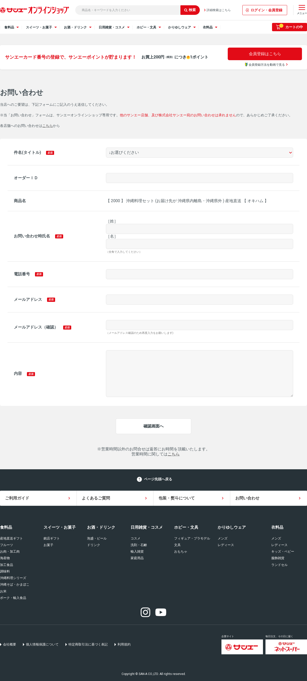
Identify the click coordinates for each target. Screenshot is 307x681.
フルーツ (6, 545)
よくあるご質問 (96, 498)
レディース (226, 545)
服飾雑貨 (277, 558)
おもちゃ (180, 551)
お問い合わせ (247, 498)
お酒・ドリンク (101, 527)
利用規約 (124, 644)
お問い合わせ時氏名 (32, 236)
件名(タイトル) (27, 152)
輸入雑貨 (137, 551)
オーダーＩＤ (26, 177)
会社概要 (9, 644)
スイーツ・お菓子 (60, 527)
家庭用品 (137, 558)
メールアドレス (28, 299)
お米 (3, 591)
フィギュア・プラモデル (192, 538)
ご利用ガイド (17, 498)
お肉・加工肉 (10, 551)
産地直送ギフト (11, 538)
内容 (18, 373)
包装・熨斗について (177, 498)
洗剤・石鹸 (139, 545)
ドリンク (93, 545)
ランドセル (279, 565)
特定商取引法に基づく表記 (88, 644)
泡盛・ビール (97, 538)
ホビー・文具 (186, 527)
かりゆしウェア (232, 527)
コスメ (135, 538)
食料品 (6, 527)
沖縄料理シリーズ (13, 578)
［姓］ (112, 221)
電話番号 (22, 274)
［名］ (112, 236)
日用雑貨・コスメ (147, 527)
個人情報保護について (42, 644)
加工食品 (6, 565)
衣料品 (277, 527)
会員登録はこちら (265, 53)
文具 (177, 545)
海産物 (5, 558)
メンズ (222, 538)
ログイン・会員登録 (266, 10)
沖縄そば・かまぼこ (14, 584)
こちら (47, 126)
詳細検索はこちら (219, 10)
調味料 (5, 571)
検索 (190, 10)
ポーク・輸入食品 (13, 598)
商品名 (20, 200)
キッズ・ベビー (282, 551)
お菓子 (48, 545)
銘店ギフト (52, 538)
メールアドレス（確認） (36, 327)
